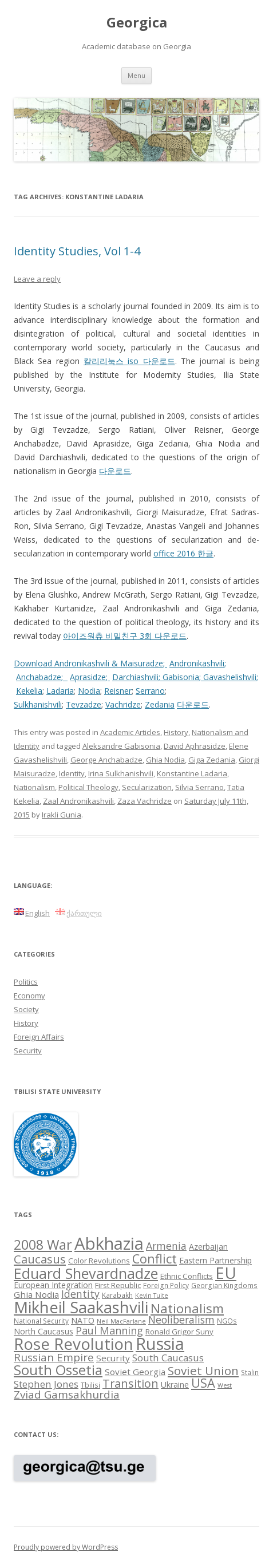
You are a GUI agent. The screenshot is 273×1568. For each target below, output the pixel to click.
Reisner (118, 690)
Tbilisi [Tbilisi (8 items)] (90, 1384)
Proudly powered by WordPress (66, 1547)
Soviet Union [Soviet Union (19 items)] (203, 1370)
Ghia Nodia (165, 760)
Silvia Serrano (199, 787)
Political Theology (88, 787)
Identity (72, 773)
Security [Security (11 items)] (113, 1358)
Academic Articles (130, 732)
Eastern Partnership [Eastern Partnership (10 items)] (215, 1260)
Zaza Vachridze (144, 801)
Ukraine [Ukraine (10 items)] (175, 1384)
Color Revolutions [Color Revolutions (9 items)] (99, 1260)
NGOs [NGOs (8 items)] (227, 1320)
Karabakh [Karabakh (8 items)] (117, 1295)
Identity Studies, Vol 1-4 (77, 251)
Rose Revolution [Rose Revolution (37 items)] (73, 1343)
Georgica (136, 22)
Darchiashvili (135, 677)
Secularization (147, 787)
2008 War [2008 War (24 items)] (43, 1244)
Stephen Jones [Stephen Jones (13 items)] (46, 1384)
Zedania (160, 704)
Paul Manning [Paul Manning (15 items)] (109, 1330)
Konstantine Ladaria (192, 773)
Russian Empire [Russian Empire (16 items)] (54, 1357)
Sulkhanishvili (38, 704)
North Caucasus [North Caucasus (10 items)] (43, 1331)
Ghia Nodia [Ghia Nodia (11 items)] (36, 1294)
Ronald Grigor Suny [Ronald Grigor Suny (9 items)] (179, 1331)
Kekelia (29, 690)
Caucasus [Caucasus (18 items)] (40, 1259)
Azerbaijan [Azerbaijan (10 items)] (208, 1246)
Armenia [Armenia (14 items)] (166, 1246)
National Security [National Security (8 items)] (41, 1320)
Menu (136, 75)
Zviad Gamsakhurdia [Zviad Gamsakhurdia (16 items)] (67, 1394)
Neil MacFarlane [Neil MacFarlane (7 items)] (121, 1321)
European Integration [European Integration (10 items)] (53, 1284)
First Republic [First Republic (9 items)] (118, 1285)
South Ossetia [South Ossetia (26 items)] (58, 1369)
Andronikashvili (196, 663)
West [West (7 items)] (224, 1385)
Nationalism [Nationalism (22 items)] (187, 1308)
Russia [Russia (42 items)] (160, 1343)
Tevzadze (83, 704)
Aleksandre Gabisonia (121, 746)
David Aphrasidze (194, 746)
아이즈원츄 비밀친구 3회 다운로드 (125, 635)
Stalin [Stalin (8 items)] (250, 1372)
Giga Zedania (211, 760)
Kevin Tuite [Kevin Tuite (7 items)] (151, 1295)
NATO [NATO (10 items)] (82, 1320)
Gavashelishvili (229, 677)
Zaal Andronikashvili (78, 801)
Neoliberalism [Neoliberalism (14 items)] (181, 1319)
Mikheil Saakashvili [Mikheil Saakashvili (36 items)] (81, 1307)
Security (28, 1050)
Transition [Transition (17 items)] (130, 1383)
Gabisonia (181, 677)
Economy (29, 995)
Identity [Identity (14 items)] (80, 1294)
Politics (26, 982)
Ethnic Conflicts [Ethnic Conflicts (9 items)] (186, 1276)
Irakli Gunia (61, 814)
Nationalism (34, 787)
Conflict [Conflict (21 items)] (154, 1258)
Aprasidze (88, 677)
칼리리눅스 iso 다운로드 (129, 361)
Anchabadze (38, 677)
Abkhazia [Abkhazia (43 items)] (109, 1243)
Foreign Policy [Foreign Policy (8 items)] (166, 1285)
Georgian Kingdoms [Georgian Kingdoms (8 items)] (224, 1285)
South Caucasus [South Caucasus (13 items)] (168, 1357)
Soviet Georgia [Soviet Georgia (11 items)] (135, 1371)
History (176, 732)
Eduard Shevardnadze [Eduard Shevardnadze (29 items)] (86, 1273)
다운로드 (115, 470)
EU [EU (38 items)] (225, 1272)
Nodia (89, 690)
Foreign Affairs (39, 1037)
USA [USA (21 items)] (203, 1383)
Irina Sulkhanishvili (120, 773)
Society (26, 1009)
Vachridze (123, 704)
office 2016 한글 (183, 553)
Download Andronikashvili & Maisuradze (88, 663)
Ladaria (60, 690)
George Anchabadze (106, 760)
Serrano (150, 690)
